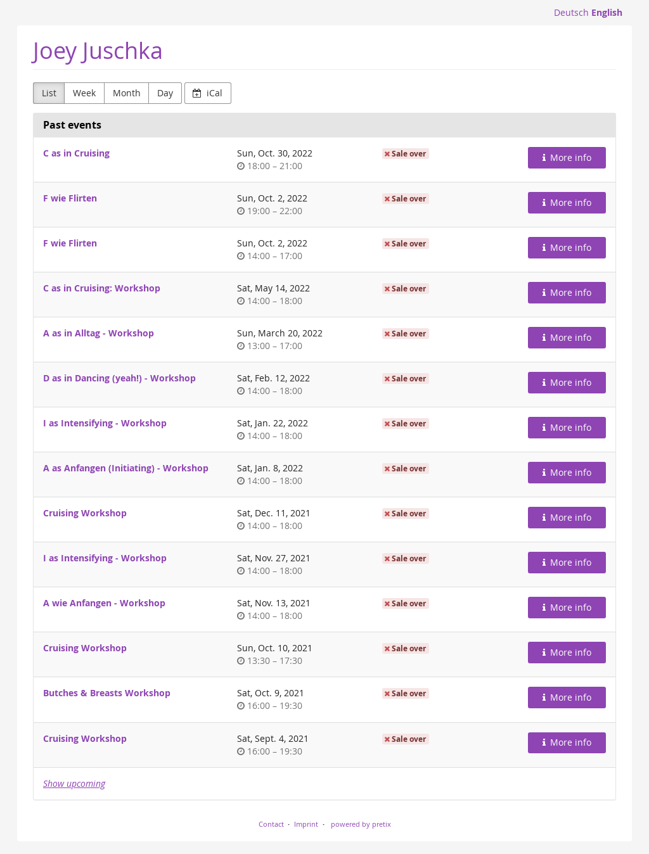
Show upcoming (74, 783)
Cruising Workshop (85, 513)
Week (84, 93)
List (49, 93)
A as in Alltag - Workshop (98, 333)
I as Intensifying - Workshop (105, 423)
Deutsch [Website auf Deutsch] (571, 12)
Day (165, 93)
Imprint (306, 824)
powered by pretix (361, 824)
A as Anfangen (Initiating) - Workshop (126, 468)
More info (567, 157)
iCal (207, 93)
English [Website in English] (606, 12)
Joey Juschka (98, 50)
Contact (271, 824)
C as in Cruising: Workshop (101, 288)
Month (127, 93)
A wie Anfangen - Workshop (104, 603)
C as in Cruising (76, 153)
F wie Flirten (70, 198)
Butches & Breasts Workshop (106, 693)
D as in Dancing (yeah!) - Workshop (119, 378)
